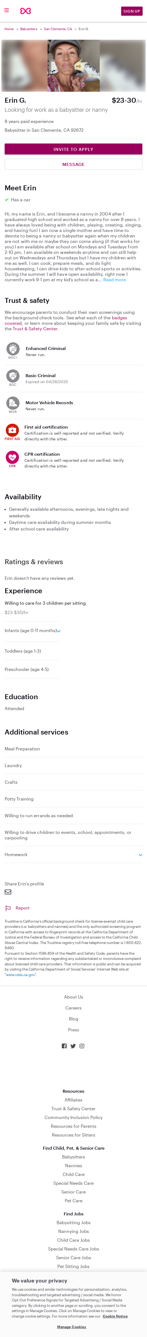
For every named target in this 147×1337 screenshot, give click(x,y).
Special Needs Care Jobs (73, 1248)
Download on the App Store (74, 1068)
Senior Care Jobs (73, 1257)
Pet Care (73, 1200)
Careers (73, 1007)
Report (17, 907)
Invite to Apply (73, 149)
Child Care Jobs (73, 1240)
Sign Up (131, 11)
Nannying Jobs (73, 1231)
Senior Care (73, 1191)
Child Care (74, 1174)
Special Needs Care (73, 1183)
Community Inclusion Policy (73, 1117)
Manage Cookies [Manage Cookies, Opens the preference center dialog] (72, 1327)
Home (9, 29)
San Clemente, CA (58, 29)
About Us (73, 996)
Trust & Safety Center (35, 328)
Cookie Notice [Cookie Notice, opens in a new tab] (115, 1316)
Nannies (73, 1165)
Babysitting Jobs (74, 1222)
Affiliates (73, 1099)
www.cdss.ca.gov (20, 974)
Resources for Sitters (73, 1134)
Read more (114, 279)
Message (73, 164)
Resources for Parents (73, 1126)
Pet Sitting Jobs (73, 1266)
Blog (73, 1018)
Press (73, 1029)
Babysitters (28, 29)
